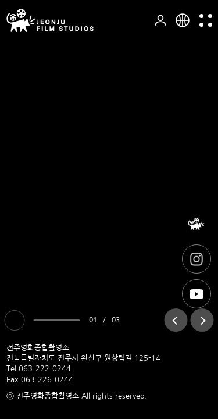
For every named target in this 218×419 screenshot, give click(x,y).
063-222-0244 (45, 368)
